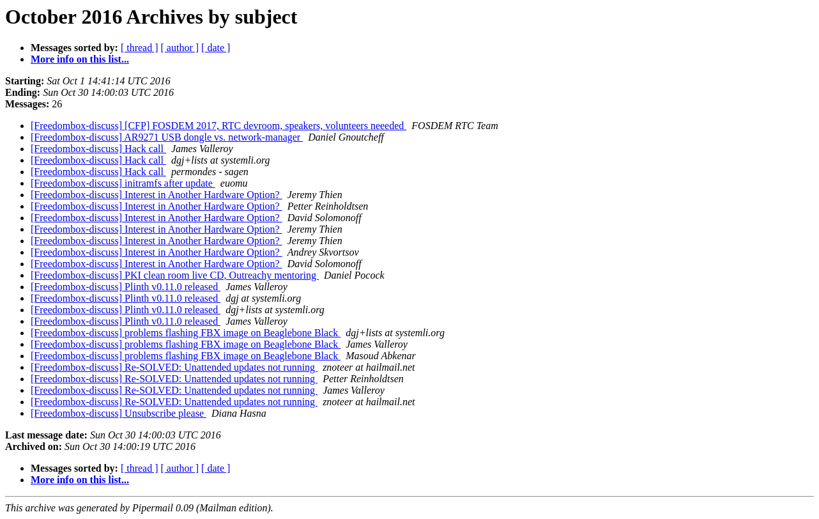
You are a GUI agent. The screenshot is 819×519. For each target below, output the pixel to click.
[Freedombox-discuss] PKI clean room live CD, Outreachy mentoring (175, 275)
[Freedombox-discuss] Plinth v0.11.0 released (125, 286)
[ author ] (180, 47)
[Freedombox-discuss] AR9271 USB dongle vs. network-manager (167, 137)
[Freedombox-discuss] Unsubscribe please (118, 413)
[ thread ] (139, 47)
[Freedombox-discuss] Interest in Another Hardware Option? (156, 194)
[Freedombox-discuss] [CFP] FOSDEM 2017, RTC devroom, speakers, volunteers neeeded (218, 125)
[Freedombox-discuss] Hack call (98, 148)
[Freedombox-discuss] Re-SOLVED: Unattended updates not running (174, 367)
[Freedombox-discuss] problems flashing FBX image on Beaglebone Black (186, 332)
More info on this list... (80, 59)
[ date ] (215, 47)
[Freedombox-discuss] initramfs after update (123, 183)
